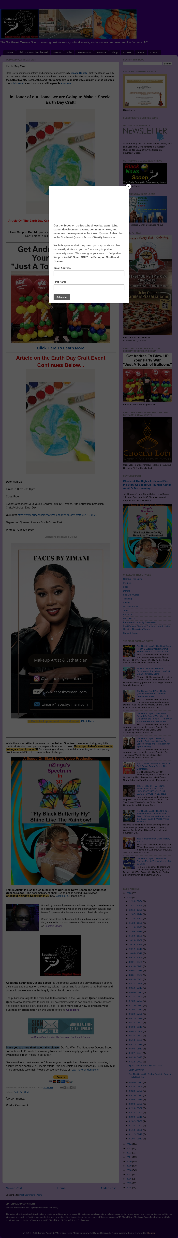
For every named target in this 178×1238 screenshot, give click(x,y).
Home (9, 52)
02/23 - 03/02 (136, 1108)
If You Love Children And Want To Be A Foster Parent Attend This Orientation (153, 766)
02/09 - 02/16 (136, 1117)
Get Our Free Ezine (132, 579)
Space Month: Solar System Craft (145, 1065)
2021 (129, 1157)
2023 (129, 1148)
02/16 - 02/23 (136, 1112)
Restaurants (84, 52)
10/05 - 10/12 (136, 953)
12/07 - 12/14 (136, 914)
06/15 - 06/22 (136, 1022)
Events (57, 52)
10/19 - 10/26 (136, 944)
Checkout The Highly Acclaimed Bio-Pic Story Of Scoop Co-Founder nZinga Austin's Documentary (147, 485)
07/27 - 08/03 (136, 996)
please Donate (79, 73)
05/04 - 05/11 (136, 1048)
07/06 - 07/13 (136, 1009)
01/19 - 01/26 (136, 1130)
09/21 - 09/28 (136, 962)
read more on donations (85, 1069)
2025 (129, 897)
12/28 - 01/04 (136, 901)
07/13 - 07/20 (136, 1005)
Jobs (69, 52)
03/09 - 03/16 (136, 1099)
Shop (115, 52)
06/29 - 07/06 (136, 1014)
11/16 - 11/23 (136, 927)
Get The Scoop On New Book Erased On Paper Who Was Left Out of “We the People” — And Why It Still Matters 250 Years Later (154, 717)
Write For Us (129, 618)
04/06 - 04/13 (136, 1082)
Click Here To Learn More (61, 348)
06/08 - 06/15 (136, 1027)
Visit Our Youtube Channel (33, 52)
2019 (129, 1165)
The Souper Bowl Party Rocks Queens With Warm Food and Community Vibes (151, 694)
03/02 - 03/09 (136, 1104)
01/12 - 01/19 (136, 1134)
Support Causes (131, 633)
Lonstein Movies (53, 926)
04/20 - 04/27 (136, 1057)
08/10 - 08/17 (136, 988)
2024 (129, 1144)
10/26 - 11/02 (136, 940)
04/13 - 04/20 (136, 1061)
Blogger (151, 1233)
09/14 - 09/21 (136, 966)
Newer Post (14, 1188)
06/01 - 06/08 (136, 1031)
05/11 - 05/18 (136, 1044)
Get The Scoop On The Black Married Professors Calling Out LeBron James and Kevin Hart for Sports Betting (153, 742)
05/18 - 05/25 (136, 1040)
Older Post (108, 1188)
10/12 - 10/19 (136, 949)
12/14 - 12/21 (136, 910)
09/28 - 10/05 (136, 957)
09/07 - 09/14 (136, 970)
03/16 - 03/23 (136, 1095)
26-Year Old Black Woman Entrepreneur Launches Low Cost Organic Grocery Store (153, 671)
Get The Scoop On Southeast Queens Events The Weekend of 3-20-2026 (154, 861)
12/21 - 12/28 (136, 905)
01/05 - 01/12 (136, 1138)
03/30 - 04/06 (136, 1086)
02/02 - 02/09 (136, 1121)
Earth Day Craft (21, 1092)
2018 (129, 1170)
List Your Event (130, 606)
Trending (127, 598)
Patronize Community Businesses (139, 622)
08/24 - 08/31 (136, 979)
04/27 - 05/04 (136, 1053)
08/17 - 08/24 (136, 983)
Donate (127, 52)
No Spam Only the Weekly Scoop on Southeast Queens (60, 1037)
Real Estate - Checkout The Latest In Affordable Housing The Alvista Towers (146, 627)
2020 (129, 1161)
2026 (129, 893)
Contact (154, 52)
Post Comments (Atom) (31, 1195)
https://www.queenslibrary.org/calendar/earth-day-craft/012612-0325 (57, 515)
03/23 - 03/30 (136, 1091)
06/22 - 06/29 (136, 1018)
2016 (129, 1179)
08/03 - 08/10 (136, 992)
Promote (101, 52)
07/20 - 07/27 (136, 1001)
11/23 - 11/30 (136, 923)
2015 (129, 1183)
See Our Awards (131, 595)
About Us (127, 614)
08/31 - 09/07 (136, 975)
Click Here (17, 83)
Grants (140, 52)
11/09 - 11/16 (136, 931)
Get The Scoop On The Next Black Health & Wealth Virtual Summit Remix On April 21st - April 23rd (154, 649)
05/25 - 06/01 (136, 1035)
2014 (129, 1187)
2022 (129, 1152)
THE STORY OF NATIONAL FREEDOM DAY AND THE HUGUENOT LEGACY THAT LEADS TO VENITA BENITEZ (151, 790)
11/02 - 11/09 (136, 936)
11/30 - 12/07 (136, 918)
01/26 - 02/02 (136, 1125)
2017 (129, 1174)
